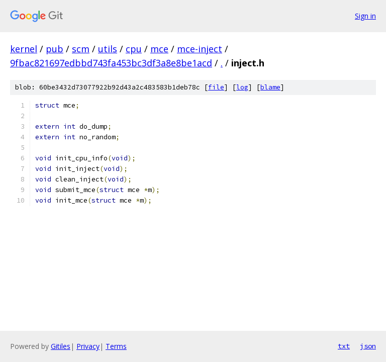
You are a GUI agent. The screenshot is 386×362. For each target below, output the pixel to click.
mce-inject (199, 49)
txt (344, 345)
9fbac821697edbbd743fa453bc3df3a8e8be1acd (111, 63)
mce (159, 49)
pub (54, 49)
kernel (23, 49)
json (368, 345)
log (242, 87)
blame (270, 87)
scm (80, 49)
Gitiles (60, 346)
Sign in (365, 16)
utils (107, 49)
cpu (134, 49)
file (216, 87)
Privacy (88, 346)
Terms (116, 346)
